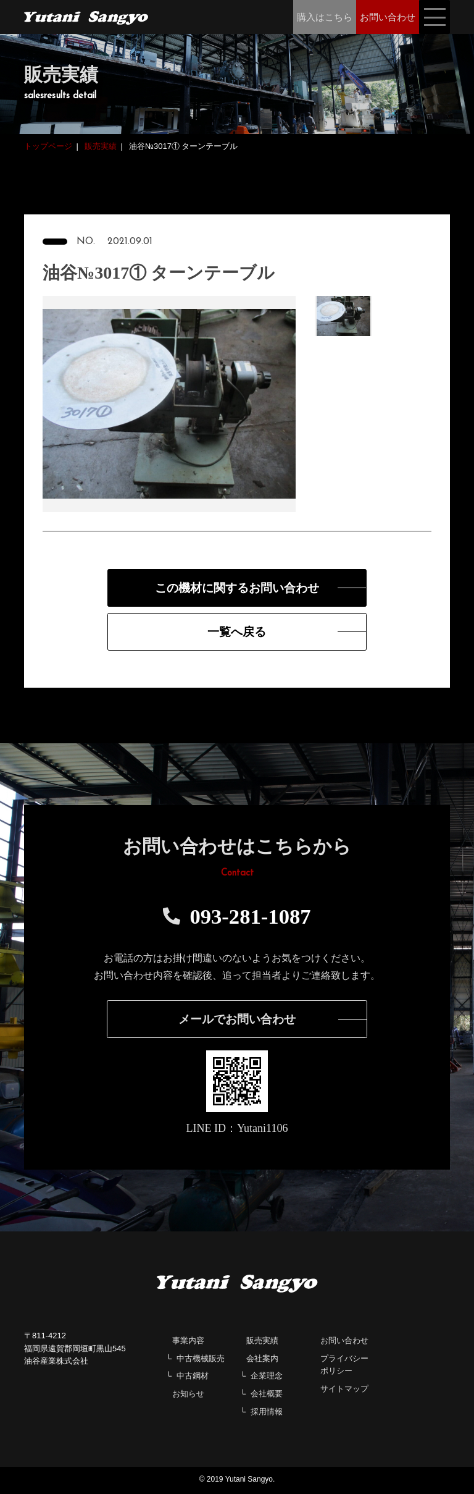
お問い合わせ (344, 1342)
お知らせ (188, 1395)
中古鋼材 (193, 1377)
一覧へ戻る (237, 632)
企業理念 (267, 1377)
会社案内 (262, 1359)
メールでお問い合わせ (237, 1021)
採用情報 (267, 1413)
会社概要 (267, 1395)
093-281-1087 (236, 918)
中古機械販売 (201, 1359)
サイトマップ (344, 1390)
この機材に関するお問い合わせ (237, 588)
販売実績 (262, 1342)
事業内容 (188, 1342)
